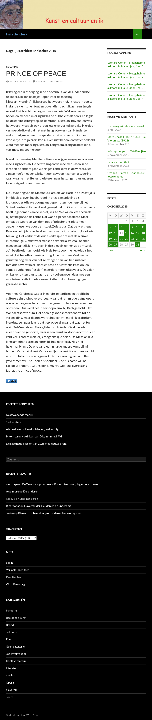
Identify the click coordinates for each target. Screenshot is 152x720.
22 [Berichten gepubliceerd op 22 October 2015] (126, 238)
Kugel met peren (28, 498)
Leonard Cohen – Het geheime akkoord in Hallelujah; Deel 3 (126, 85)
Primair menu (147, 34)
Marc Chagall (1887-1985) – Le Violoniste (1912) (126, 138)
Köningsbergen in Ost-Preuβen (126, 151)
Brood (10, 625)
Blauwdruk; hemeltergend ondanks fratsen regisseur (50, 513)
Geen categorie (15, 646)
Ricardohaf (13, 505)
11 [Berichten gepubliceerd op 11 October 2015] (143, 227)
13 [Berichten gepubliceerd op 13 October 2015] (115, 233)
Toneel (10, 697)
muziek (10, 675)
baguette (11, 610)
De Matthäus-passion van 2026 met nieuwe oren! (36, 443)
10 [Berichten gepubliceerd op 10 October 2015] (137, 227)
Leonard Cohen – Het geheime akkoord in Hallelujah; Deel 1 (126, 64)
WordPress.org (15, 584)
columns (12, 66)
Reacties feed (14, 577)
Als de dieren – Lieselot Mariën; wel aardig (32, 429)
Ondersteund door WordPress (22, 715)
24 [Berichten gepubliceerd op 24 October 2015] (137, 238)
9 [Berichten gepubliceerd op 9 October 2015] (132, 227)
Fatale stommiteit (118, 162)
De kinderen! (31, 491)
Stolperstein (13, 422)
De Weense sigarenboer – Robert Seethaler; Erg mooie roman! (60, 484)
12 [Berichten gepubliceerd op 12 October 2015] (110, 233)
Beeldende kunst (16, 617)
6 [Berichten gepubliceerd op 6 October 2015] (115, 227)
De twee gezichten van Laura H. (126, 126)
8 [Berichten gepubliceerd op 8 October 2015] (126, 227)
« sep (111, 250)
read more (12, 491)
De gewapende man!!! (19, 414)
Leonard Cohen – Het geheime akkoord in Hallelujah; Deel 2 (126, 75)
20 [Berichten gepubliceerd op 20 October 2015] (115, 238)
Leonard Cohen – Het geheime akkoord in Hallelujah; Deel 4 (126, 96)
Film (9, 639)
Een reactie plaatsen (49, 81)
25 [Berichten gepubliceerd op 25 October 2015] (143, 238)
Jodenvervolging (16, 653)
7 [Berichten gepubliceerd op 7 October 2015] (121, 227)
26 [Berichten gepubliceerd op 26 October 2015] (110, 244)
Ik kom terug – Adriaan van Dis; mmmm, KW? (34, 436)
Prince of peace (36, 73)
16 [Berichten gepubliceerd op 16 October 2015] (132, 233)
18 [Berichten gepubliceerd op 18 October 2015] (143, 233)
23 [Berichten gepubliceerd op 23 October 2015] (132, 238)
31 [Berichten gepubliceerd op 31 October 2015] (137, 244)
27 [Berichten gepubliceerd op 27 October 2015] (115, 244)
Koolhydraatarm (16, 661)
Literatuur (12, 668)
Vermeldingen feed (17, 570)
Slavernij (11, 689)
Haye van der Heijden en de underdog (47, 505)
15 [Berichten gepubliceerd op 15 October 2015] (126, 233)
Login (9, 562)
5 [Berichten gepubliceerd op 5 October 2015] (110, 227)
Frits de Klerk (16, 34)
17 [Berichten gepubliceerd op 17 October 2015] (137, 233)
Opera (10, 682)
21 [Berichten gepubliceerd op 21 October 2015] (121, 238)
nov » (142, 250)
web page (12, 484)
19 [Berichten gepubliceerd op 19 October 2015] (110, 238)
